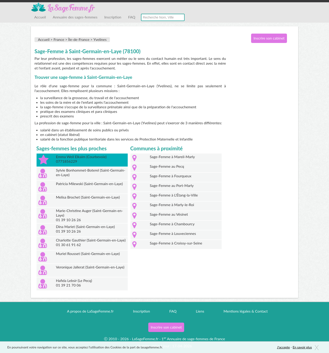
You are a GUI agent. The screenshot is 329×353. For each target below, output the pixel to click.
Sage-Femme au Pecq (167, 166)
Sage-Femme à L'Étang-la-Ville (174, 195)
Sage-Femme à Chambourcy (172, 224)
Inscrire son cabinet (268, 38)
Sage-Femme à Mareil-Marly (172, 156)
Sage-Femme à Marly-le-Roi (172, 204)
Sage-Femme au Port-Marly (172, 185)
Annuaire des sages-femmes (75, 17)
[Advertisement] (267, 120)
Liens (200, 311)
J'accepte (283, 347)
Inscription (112, 17)
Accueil (40, 17)
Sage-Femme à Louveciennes (173, 233)
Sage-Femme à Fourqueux (170, 176)
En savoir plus (302, 347)
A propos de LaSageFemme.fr (90, 311)
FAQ (131, 17)
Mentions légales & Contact (245, 311)
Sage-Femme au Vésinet (169, 214)
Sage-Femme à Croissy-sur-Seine (176, 243)
